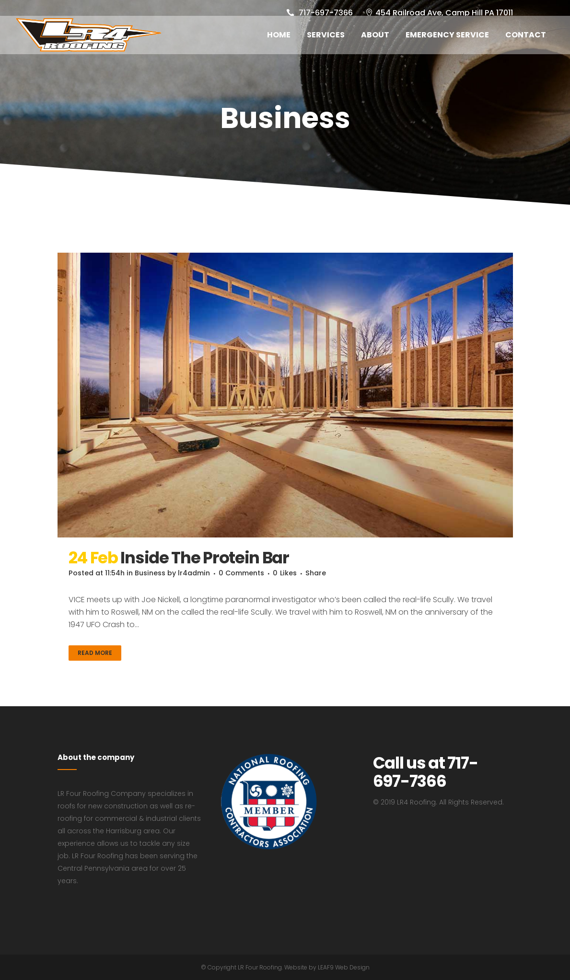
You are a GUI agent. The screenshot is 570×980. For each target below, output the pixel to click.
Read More (95, 653)
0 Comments (257, 572)
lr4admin (205, 572)
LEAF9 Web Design (344, 967)
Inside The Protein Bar (204, 557)
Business (157, 572)
